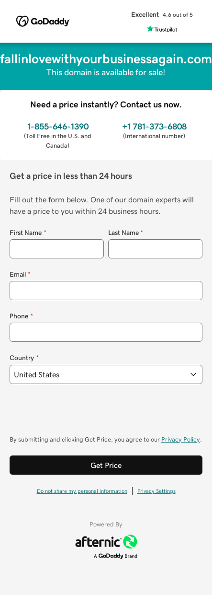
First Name (28, 232)
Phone (21, 316)
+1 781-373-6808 (154, 126)
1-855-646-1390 (58, 126)
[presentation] (82, 414)
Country (24, 357)
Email (20, 274)
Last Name (126, 232)
